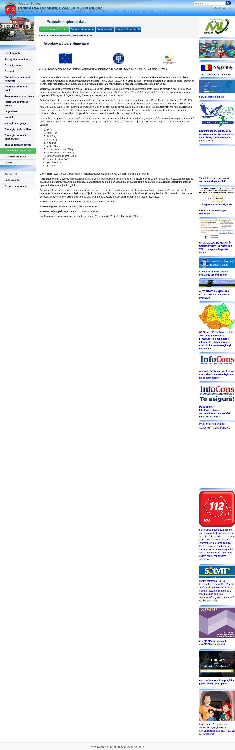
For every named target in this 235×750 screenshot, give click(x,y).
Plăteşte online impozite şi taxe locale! (217, 74)
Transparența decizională (19, 96)
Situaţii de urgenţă (15, 123)
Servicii (9, 117)
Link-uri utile (12, 180)
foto (211, 54)
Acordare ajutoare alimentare (54, 29)
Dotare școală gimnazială (128, 29)
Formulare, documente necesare (18, 79)
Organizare (11, 111)
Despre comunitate (16, 186)
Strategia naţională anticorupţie (16, 137)
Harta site (44, 35)
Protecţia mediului (15, 156)
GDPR (8, 162)
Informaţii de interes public (16, 103)
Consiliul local (13, 65)
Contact (9, 71)
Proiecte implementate (18, 150)
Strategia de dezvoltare (18, 129)
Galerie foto (11, 174)
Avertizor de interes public (16, 88)
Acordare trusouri (105, 29)
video (222, 54)
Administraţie (12, 53)
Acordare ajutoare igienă (82, 29)
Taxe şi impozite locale (18, 144)
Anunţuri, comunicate (17, 59)
